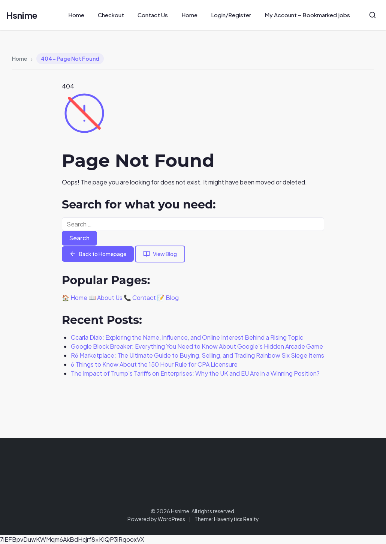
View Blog (160, 254)
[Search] (372, 14)
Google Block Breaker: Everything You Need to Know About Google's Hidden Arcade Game (197, 346)
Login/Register (231, 14)
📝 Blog (168, 297)
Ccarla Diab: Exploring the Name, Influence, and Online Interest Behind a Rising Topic (187, 337)
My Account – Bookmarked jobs (307, 14)
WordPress (171, 519)
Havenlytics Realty (236, 519)
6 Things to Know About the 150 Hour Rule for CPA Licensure (154, 364)
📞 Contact (140, 297)
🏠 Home (74, 297)
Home (76, 14)
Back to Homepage (97, 254)
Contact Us (153, 14)
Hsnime (21, 15)
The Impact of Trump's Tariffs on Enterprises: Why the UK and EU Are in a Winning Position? (195, 373)
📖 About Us (105, 297)
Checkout (111, 14)
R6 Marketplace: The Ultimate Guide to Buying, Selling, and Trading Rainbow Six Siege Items (197, 355)
